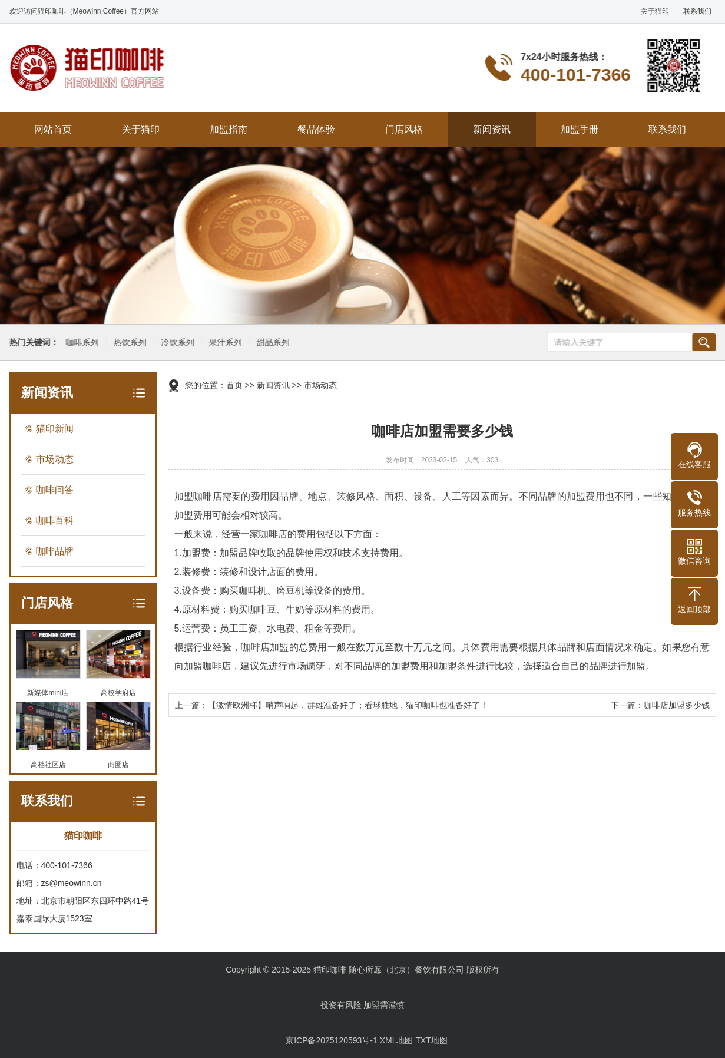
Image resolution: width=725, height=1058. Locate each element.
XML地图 (396, 1040)
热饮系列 (128, 342)
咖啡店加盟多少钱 (677, 705)
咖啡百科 (55, 520)
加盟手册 (579, 129)
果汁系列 (223, 342)
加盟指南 (228, 129)
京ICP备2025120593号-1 (332, 1040)
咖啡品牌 (55, 551)
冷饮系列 (176, 342)
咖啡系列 (80, 342)
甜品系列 (271, 342)
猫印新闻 (55, 429)
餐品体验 (316, 129)
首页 (234, 385)
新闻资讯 (492, 129)
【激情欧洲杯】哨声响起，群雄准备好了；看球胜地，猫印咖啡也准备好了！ (348, 705)
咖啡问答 (55, 490)
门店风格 (404, 129)
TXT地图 (431, 1040)
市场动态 (55, 459)
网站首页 (53, 129)
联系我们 (697, 11)
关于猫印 (655, 11)
